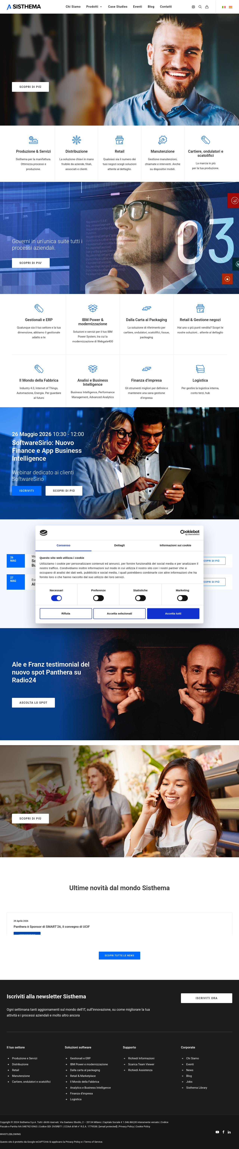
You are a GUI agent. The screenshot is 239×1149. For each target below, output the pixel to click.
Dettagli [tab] (119, 545)
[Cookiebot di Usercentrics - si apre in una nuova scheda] (183, 533)
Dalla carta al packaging (85, 1070)
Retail (15, 1070)
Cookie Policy (143, 1126)
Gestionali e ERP (80, 1058)
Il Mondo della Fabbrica (84, 1081)
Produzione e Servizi (24, 1058)
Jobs (189, 1081)
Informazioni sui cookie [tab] (175, 545)
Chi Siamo (73, 6)
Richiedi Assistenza (140, 1070)
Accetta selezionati (119, 613)
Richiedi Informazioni (141, 1058)
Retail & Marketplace (83, 1076)
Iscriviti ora (207, 998)
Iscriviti (26, 490)
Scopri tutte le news (119, 955)
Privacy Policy (126, 1126)
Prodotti (94, 6)
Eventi (137, 6)
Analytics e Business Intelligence (90, 1087)
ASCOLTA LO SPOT (33, 702)
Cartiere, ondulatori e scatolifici (31, 1081)
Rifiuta (65, 613)
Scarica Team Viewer (141, 1064)
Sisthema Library (196, 1087)
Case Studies (118, 6)
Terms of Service (93, 1141)
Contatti (166, 6)
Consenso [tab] (63, 545)
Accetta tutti (173, 613)
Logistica (76, 1099)
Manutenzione (21, 1076)
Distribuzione (20, 1064)
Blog (151, 6)
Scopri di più (30, 87)
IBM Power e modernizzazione (89, 1064)
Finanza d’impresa (81, 1093)
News (189, 1070)
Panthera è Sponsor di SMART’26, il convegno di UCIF (52, 926)
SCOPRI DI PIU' (30, 263)
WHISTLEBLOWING (10, 1134)
